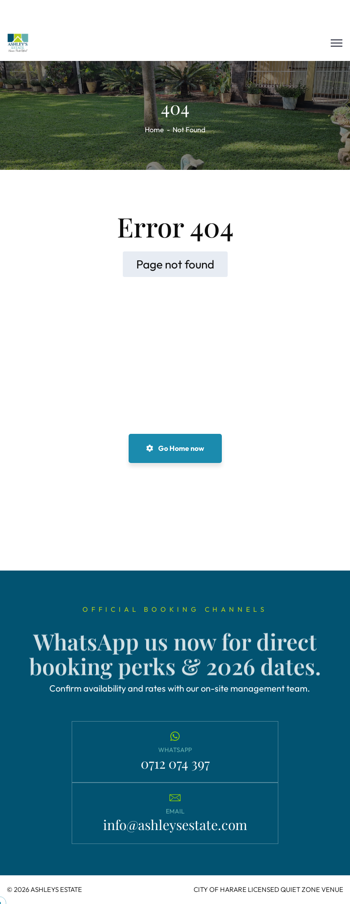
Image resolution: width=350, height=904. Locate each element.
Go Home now (175, 448)
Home (154, 129)
